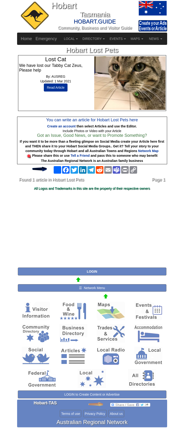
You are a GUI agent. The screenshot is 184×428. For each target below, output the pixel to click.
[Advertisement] (92, 229)
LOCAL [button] (71, 39)
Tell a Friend (80, 155)
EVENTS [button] (117, 39)
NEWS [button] (155, 39)
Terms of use (70, 414)
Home (26, 38)
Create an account (61, 126)
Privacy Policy (95, 414)
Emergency (46, 38)
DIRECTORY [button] (94, 39)
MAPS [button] (137, 39)
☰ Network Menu (92, 288)
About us (116, 414)
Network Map (148, 151)
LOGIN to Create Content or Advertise (92, 394)
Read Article (55, 87)
